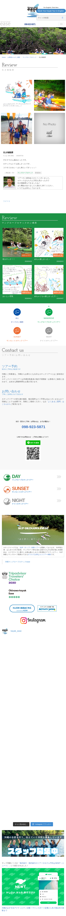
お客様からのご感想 (14, 57)
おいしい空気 (8, 296)
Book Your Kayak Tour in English (51, 11)
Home (4, 57)
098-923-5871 (29, 24)
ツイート (6, 201)
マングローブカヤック (29, 57)
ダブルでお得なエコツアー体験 (39, 554)
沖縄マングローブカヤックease (17, 562)
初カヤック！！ (9, 259)
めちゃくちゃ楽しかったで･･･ (46, 296)
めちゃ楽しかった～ (42, 259)
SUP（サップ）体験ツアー (29, 547)
